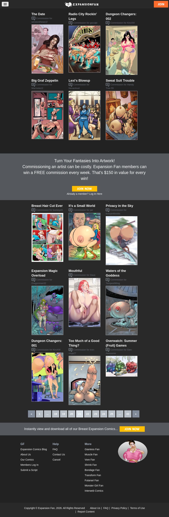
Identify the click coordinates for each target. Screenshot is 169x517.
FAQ (55, 449)
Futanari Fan (92, 480)
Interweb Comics (94, 490)
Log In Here (95, 193)
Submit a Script (29, 470)
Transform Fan (93, 475)
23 (95, 413)
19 (63, 413)
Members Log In (30, 464)
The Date (38, 14)
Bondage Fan (92, 470)
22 (87, 413)
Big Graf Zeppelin (45, 80)
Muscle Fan (91, 454)
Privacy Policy (119, 508)
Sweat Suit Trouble (120, 80)
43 (127, 413)
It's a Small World (82, 206)
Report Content (86, 511)
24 (103, 413)
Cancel (56, 459)
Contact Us (59, 454)
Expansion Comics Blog (34, 449)
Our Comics (27, 459)
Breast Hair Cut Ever (47, 206)
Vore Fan (90, 459)
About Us (26, 454)
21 (79, 413)
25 (111, 413)
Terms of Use (137, 508)
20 (71, 413)
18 (55, 413)
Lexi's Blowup (79, 80)
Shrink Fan (91, 464)
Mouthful (75, 271)
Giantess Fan (92, 449)
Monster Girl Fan (94, 485)
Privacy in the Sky (119, 206)
